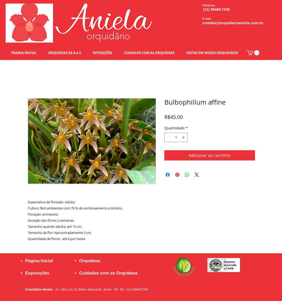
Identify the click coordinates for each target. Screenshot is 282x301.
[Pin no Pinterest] (177, 175)
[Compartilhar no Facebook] (168, 175)
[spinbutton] (176, 137)
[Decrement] (168, 137)
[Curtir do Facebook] (221, 284)
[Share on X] (197, 175)
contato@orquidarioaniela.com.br (233, 23)
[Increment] (184, 137)
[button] (253, 52)
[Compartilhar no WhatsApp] (187, 175)
